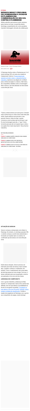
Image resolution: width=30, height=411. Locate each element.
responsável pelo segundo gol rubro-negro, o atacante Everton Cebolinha (13, 78)
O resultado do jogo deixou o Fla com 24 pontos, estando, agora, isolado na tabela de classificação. (15, 289)
